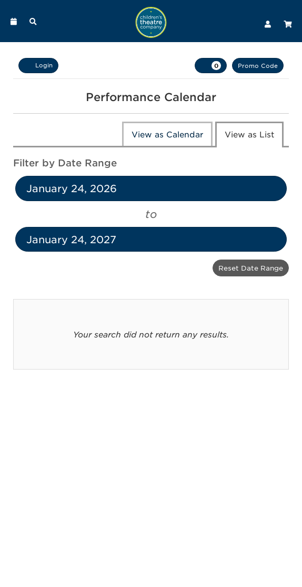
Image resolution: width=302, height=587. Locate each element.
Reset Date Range (250, 267)
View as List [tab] (249, 134)
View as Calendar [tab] (167, 134)
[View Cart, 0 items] (211, 65)
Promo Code (258, 65)
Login (38, 65)
